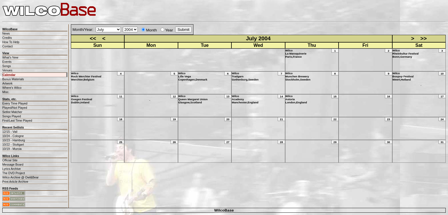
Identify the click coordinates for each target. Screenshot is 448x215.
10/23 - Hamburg (13, 140)
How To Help (10, 42)
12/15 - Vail (9, 131)
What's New (10, 57)
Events (6, 61)
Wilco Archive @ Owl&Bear (20, 177)
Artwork (7, 83)
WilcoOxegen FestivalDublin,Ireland (81, 99)
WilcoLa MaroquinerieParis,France (296, 53)
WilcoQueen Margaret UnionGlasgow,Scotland (193, 99)
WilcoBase (224, 210)
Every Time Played (14, 103)
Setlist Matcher (12, 112)
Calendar (9, 75)
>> (423, 38)
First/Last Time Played (17, 120)
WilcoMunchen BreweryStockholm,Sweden (298, 76)
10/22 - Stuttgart (13, 144)
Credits (7, 37)
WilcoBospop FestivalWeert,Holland (403, 76)
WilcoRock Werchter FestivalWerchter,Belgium (86, 76)
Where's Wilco (11, 87)
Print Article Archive (15, 181)
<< (93, 38)
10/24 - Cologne (13, 136)
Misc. (5, 92)
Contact (7, 46)
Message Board (12, 164)
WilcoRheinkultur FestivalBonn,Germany (406, 53)
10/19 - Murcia (11, 148)
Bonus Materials (13, 79)
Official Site (9, 160)
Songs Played (11, 116)
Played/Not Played (14, 107)
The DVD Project (13, 173)
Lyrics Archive (11, 168)
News (6, 33)
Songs (6, 66)
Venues (7, 70)
